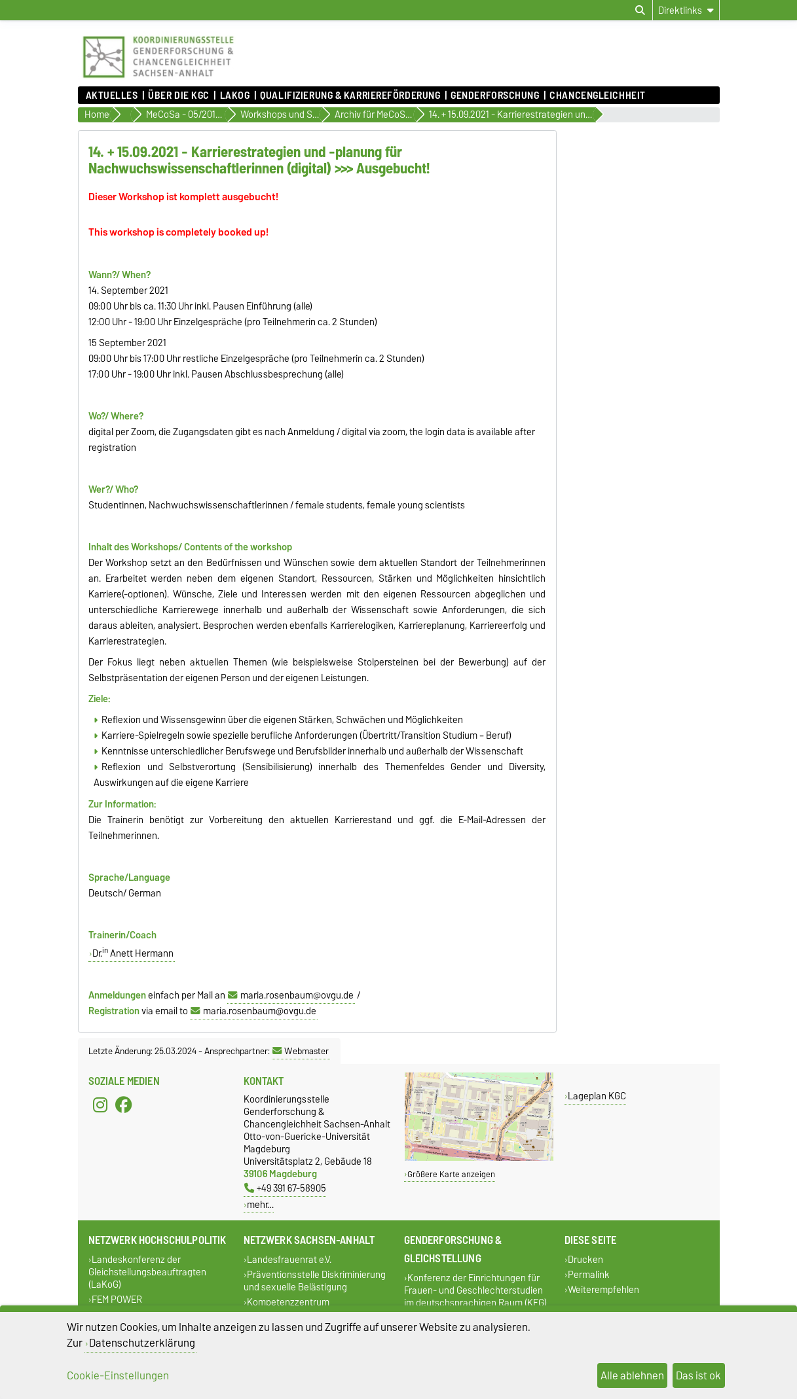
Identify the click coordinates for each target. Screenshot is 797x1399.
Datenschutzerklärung (142, 1343)
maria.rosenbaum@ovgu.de (297, 995)
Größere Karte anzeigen (451, 1174)
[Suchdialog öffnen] (640, 10)
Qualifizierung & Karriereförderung (350, 95)
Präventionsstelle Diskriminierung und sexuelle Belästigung (315, 1281)
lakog (235, 95)
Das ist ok (698, 1375)
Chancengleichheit (597, 95)
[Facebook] (124, 1104)
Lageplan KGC (597, 1096)
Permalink (589, 1275)
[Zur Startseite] (158, 80)
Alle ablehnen (632, 1375)
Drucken (585, 1259)
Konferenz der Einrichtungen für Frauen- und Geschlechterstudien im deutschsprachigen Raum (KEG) (475, 1290)
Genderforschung (495, 95)
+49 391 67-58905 (285, 1188)
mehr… (260, 1204)
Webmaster (300, 1051)
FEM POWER (117, 1299)
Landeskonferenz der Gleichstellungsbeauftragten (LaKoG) (147, 1272)
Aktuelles (112, 95)
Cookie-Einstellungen (118, 1375)
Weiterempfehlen (603, 1290)
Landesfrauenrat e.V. (289, 1259)
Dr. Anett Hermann (133, 953)
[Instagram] (100, 1104)
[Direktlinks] (686, 10)
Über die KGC (179, 95)
